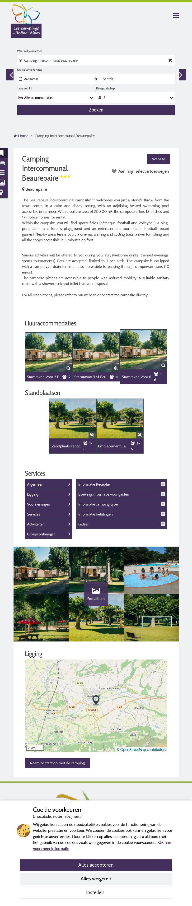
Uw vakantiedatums (29, 70)
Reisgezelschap (105, 88)
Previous (11, 74)
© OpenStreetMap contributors (141, 749)
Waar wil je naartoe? (29, 51)
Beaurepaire (34, 189)
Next (180, 74)
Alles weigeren (96, 878)
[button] (96, 700)
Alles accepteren (96, 865)
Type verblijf (24, 88)
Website (158, 159)
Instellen (96, 892)
